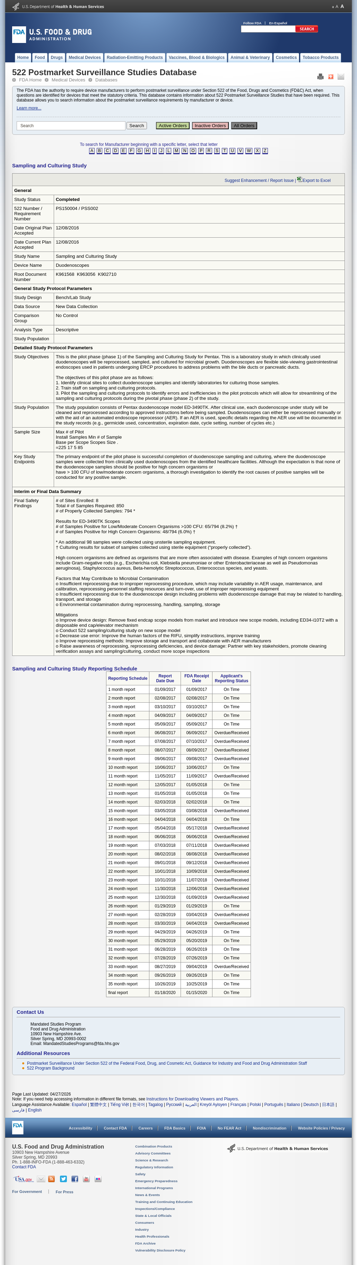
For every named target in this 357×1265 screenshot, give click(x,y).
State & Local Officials (153, 1216)
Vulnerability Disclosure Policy (160, 1250)
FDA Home (30, 79)
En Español (278, 23)
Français (238, 1104)
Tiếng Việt (119, 1104)
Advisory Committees (153, 1153)
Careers (146, 1128)
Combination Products (153, 1146)
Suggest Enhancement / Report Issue (259, 180)
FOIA (201, 1128)
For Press (64, 1192)
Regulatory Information (154, 1167)
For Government (27, 1191)
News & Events (147, 1195)
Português (273, 1104)
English (35, 1110)
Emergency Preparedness (156, 1181)
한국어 (138, 1104)
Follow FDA (252, 23)
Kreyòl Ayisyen (213, 1104)
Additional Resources (43, 1053)
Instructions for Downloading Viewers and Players (192, 1099)
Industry (142, 1229)
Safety (140, 1174)
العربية (191, 1104)
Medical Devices (68, 79)
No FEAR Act (229, 1128)
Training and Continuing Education (163, 1202)
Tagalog (155, 1104)
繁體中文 (98, 1104)
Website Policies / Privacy (321, 1128)
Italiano (293, 1104)
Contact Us (30, 1012)
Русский (174, 1104)
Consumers (144, 1222)
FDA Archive (145, 1243)
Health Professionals (152, 1236)
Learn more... (29, 108)
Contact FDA (115, 1128)
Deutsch (311, 1104)
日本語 (328, 1104)
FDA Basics (174, 1128)
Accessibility (80, 1128)
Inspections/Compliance (155, 1209)
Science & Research (151, 1160)
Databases (106, 79)
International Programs (154, 1188)
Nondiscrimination (270, 1128)
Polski (255, 1104)
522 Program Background (51, 1068)
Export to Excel (317, 180)
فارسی (18, 1110)
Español (79, 1104)
